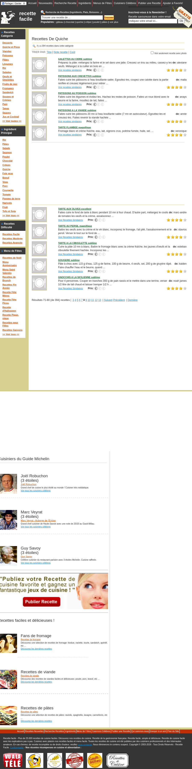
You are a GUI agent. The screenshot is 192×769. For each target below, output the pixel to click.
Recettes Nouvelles (34, 731)
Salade (6, 148)
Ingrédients (84, 3)
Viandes (6, 51)
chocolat (69, 22)
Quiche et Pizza (11, 47)
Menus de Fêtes (102, 3)
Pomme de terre (11, 198)
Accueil (32, 3)
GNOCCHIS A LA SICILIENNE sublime (79, 277)
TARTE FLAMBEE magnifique (74, 127)
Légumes (7, 64)
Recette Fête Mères (9, 294)
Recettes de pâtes (29, 712)
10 (89, 300)
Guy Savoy (26, 556)
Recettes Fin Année (9, 286)
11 (92, 300)
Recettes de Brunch (9, 279)
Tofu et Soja (9, 211)
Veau (5, 182)
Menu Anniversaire (9, 264)
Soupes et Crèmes (8, 98)
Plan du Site (173, 731)
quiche (79, 22)
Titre (49, 52)
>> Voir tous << (10, 215)
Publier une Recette (149, 3)
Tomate (6, 194)
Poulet (6, 156)
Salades (6, 72)
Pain (4, 104)
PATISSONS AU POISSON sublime (77, 93)
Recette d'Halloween (9, 309)
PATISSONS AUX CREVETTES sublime (79, 76)
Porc (4, 186)
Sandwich (7, 92)
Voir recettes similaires (70, 70)
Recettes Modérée (12, 238)
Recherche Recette (65, 3)
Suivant (108, 300)
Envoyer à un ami (158, 731)
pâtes (104, 22)
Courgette (7, 190)
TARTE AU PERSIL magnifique (75, 226)
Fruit (4, 207)
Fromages (8, 88)
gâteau (59, 22)
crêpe (88, 22)
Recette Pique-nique (10, 317)
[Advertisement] (109, 173)
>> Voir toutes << (11, 121)
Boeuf (5, 177)
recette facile (27, 16)
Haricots (7, 203)
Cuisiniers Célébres (125, 3)
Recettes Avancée (12, 242)
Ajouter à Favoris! (173, 3)
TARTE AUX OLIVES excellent (74, 209)
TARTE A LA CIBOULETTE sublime (77, 243)
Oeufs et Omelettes (8, 78)
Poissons (7, 55)
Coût (72, 52)
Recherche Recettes (54, 731)
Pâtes (5, 59)
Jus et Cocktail (10, 116)
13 (99, 300)
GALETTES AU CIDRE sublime (75, 59)
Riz (4, 68)
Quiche (6, 169)
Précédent (119, 300)
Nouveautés (45, 3)
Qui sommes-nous (140, 731)
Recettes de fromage (31, 639)
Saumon (7, 152)
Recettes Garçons (12, 330)
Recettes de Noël (11, 257)
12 (96, 300)
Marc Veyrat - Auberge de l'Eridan (38, 520)
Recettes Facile (10, 234)
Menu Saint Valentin (8, 271)
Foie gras (7, 173)
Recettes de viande (30, 676)
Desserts (7, 42)
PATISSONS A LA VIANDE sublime (77, 110)
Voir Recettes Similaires (70, 220)
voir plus (114, 22)
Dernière (133, 300)
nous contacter (85, 744)
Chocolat (7, 160)
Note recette (61, 52)
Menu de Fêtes (13, 250)
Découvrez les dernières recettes (36, 649)
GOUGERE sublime (69, 260)
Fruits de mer (9, 84)
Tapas (5, 108)
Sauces (6, 112)
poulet (96, 22)
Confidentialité (16, 747)
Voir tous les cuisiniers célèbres (36, 490)
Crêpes (6, 165)
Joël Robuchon (28, 484)
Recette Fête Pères (9, 301)
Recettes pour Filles (10, 324)
